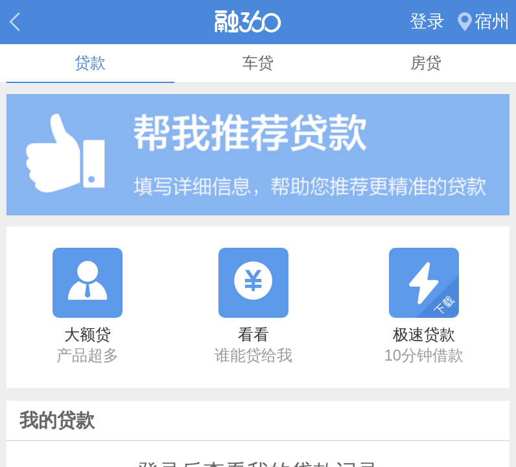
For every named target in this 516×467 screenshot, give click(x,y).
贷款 (90, 62)
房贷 (425, 62)
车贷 (258, 62)
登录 (427, 21)
